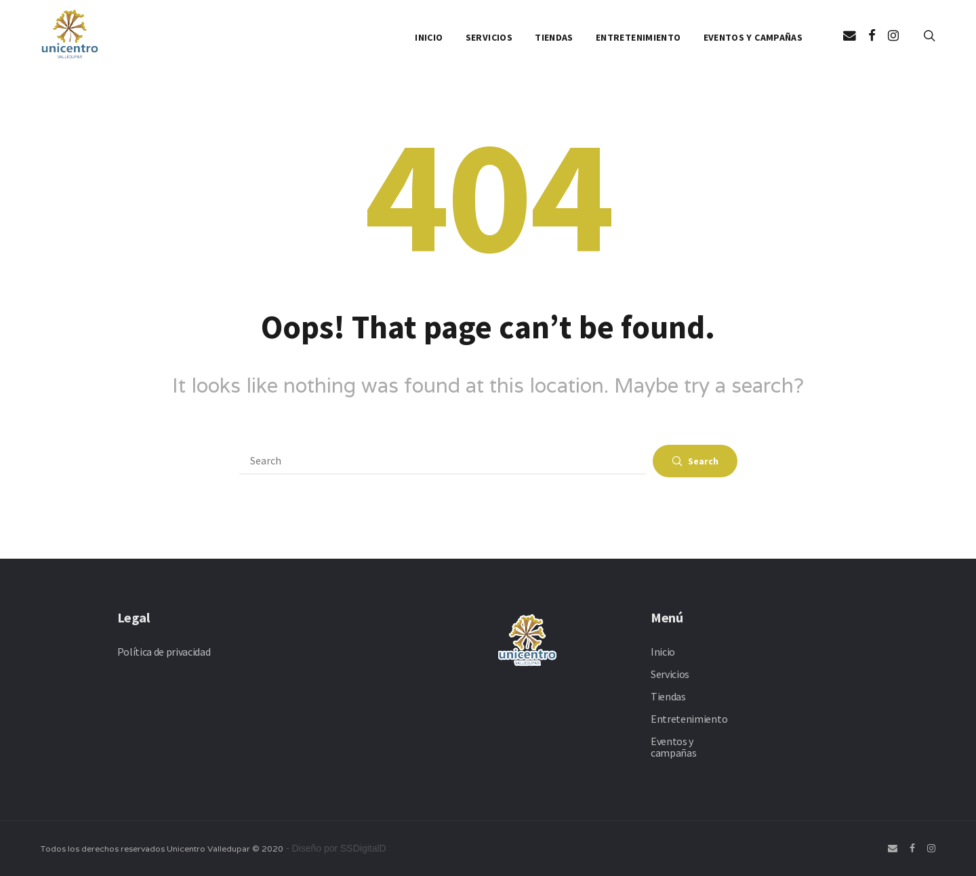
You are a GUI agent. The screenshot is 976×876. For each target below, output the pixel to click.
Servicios (489, 37)
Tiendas (554, 37)
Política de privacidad (164, 651)
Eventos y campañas (753, 37)
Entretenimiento (638, 37)
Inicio (429, 37)
